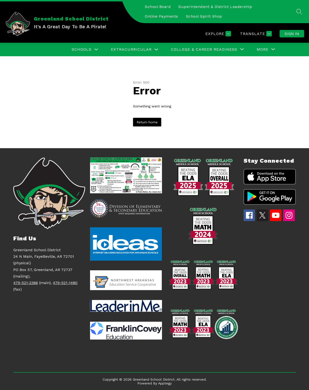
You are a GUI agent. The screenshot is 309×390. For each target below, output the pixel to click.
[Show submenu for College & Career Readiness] (204, 49)
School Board (158, 6)
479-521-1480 (65, 282)
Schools (81, 49)
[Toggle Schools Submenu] (96, 49)
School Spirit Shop (204, 16)
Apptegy (165, 383)
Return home (147, 122)
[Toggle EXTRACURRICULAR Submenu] (156, 49)
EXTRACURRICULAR (131, 49)
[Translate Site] (255, 34)
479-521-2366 (25, 282)
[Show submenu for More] (262, 49)
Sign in (292, 33)
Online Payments (161, 16)
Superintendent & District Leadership (215, 6)
